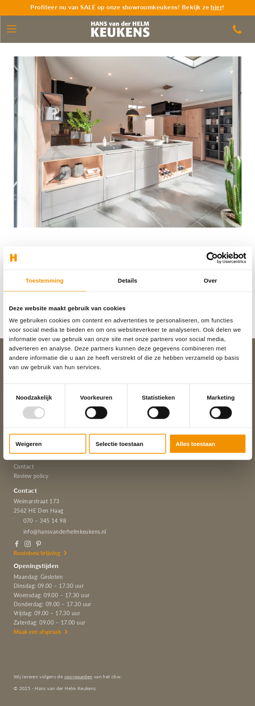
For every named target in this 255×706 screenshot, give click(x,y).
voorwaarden (78, 676)
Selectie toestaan (120, 444)
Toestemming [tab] (45, 280)
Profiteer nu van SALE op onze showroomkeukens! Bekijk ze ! (127, 7)
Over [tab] (210, 280)
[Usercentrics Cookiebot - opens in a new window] (212, 258)
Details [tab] (127, 280)
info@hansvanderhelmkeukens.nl (64, 531)
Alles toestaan (195, 444)
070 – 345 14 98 (44, 520)
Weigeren (29, 444)
